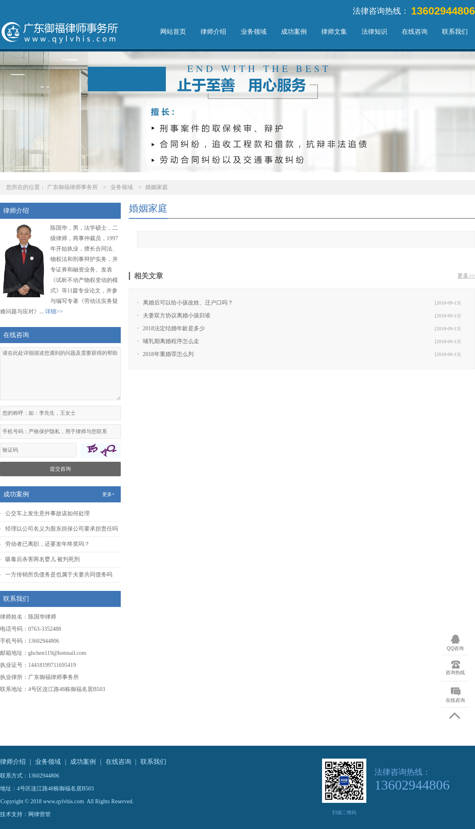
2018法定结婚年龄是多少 (174, 328)
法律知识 (374, 31)
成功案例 (294, 31)
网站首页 (173, 31)
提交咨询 (60, 469)
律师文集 (334, 31)
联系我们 (455, 31)
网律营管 (39, 814)
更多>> (466, 276)
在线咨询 (415, 31)
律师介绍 (213, 31)
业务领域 (253, 31)
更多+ (108, 494)
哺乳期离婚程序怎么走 (171, 341)
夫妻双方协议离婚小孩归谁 (177, 316)
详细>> (54, 312)
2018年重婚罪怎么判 (168, 354)
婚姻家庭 (156, 187)
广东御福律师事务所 (72, 187)
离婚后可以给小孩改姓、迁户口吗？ (188, 303)
